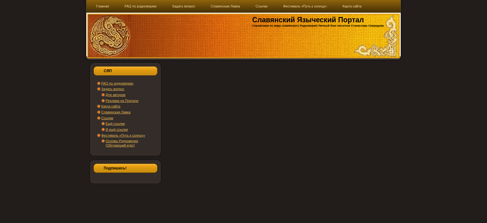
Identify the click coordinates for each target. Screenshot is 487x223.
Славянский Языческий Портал (308, 20)
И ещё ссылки (117, 129)
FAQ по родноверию (117, 83)
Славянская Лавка (115, 112)
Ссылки (107, 118)
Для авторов (115, 95)
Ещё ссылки (115, 123)
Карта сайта (110, 106)
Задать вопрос (112, 89)
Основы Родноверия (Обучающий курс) (122, 143)
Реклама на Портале (122, 101)
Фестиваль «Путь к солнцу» (123, 135)
